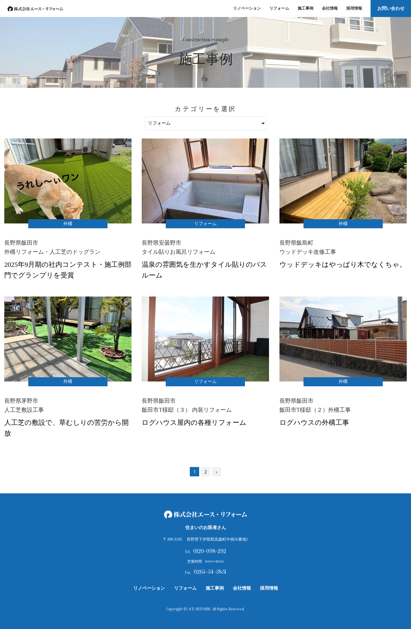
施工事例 (304, 8)
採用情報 (353, 8)
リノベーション (245, 8)
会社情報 (328, 8)
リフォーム (278, 8)
